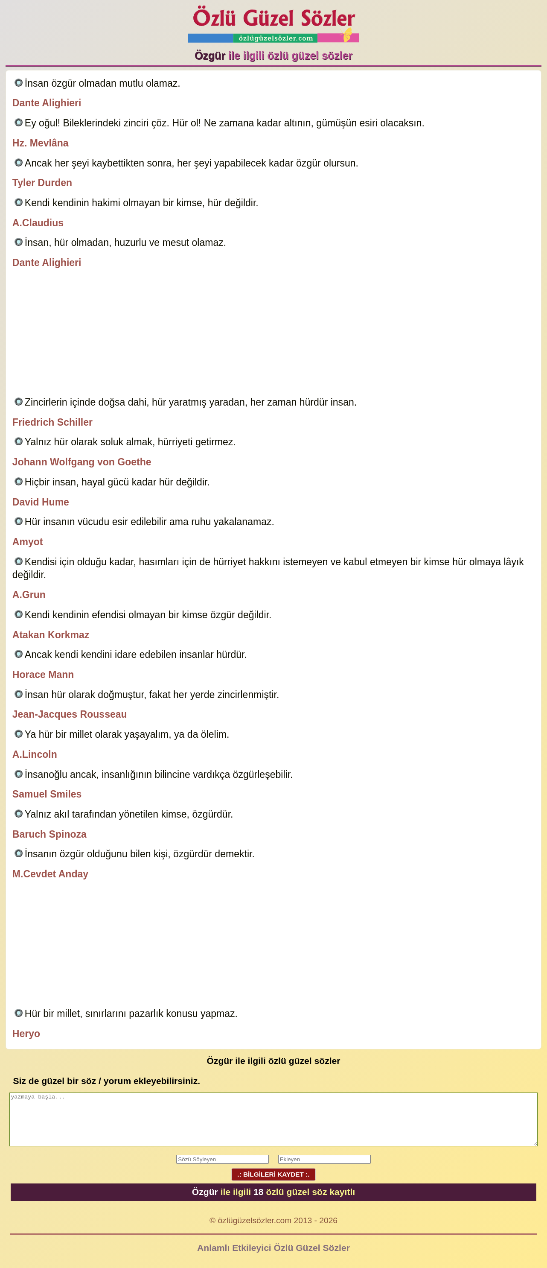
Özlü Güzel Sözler (273, 21)
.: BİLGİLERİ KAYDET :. (273, 1174)
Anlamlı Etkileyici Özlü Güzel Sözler (273, 1248)
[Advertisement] (273, 334)
